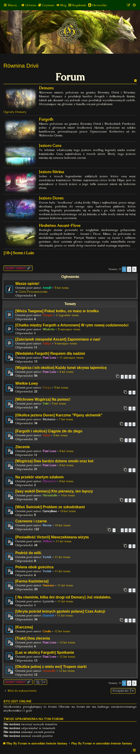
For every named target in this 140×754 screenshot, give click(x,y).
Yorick (47, 557)
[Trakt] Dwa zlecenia (32, 638)
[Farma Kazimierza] (31, 581)
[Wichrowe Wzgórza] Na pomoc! (42, 399)
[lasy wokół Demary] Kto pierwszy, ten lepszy (54, 491)
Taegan (48, 315)
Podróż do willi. (28, 553)
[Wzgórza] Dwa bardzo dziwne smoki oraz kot (54, 461)
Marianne (49, 419)
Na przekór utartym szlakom (39, 477)
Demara (46, 88)
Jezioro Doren (51, 198)
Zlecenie (22, 447)
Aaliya (47, 343)
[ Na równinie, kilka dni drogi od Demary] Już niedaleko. (63, 597)
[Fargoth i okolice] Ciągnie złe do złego (48, 431)
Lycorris (48, 601)
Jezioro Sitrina (51, 171)
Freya (47, 387)
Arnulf (47, 288)
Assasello (49, 671)
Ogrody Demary (15, 112)
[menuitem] (28, 5)
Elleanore (49, 481)
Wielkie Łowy (26, 383)
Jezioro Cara (50, 145)
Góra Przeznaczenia (33, 292)
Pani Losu (49, 358)
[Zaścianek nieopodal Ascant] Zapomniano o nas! (57, 339)
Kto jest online (17, 701)
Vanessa (48, 585)
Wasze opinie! (27, 284)
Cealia (47, 631)
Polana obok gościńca (34, 567)
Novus (47, 525)
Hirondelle (50, 495)
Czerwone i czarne (31, 521)
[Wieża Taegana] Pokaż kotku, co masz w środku (57, 311)
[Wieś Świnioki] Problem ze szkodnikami (50, 507)
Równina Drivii (20, 66)
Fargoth (46, 119)
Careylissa (50, 511)
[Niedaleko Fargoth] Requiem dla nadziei (50, 353)
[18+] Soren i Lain (18, 253)
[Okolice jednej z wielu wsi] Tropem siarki (50, 667)
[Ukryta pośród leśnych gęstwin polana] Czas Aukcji (60, 611)
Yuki (45, 403)
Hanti (46, 435)
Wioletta (48, 329)
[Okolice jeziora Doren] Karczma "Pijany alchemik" (58, 415)
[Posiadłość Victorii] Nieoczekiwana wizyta (52, 537)
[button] (134, 269)
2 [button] (129, 269)
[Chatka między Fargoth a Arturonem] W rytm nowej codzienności (72, 325)
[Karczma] (24, 627)
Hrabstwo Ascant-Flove (60, 225)
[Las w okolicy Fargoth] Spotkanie (44, 652)
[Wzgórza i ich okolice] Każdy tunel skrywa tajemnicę (61, 368)
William (47, 541)
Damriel (48, 615)
